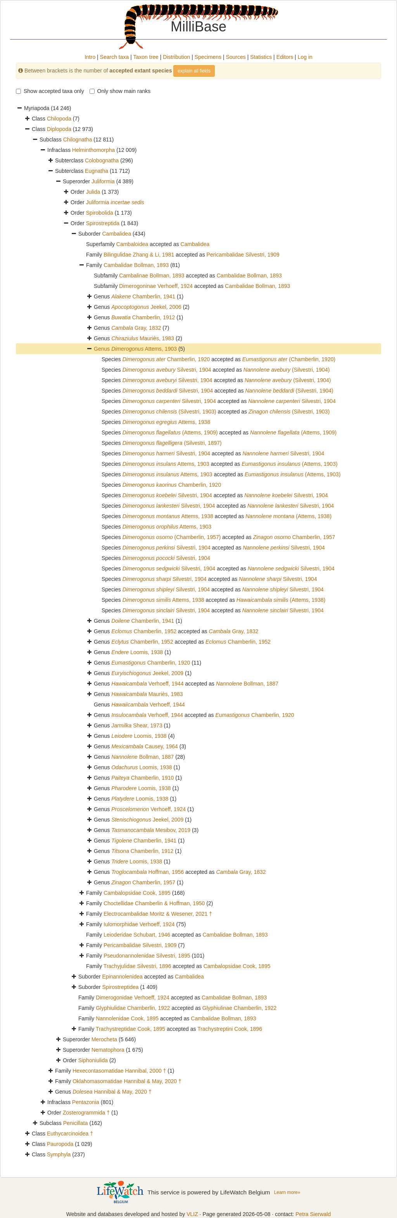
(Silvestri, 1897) (172, 443)
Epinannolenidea (122, 976)
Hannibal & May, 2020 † (112, 1092)
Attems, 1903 (144, 349)
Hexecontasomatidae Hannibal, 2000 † (119, 1071)
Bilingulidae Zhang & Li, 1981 (139, 255)
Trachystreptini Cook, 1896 (229, 1029)
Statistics (261, 57)
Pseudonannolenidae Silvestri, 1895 (147, 956)
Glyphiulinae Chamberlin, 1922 (239, 1008)
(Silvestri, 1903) (169, 411)
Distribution (176, 57)
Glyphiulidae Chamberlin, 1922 (133, 1008)
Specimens (208, 57)
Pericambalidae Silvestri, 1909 (243, 255)
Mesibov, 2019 (150, 830)
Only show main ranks (120, 91)
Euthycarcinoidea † (70, 1133)
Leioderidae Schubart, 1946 (137, 935)
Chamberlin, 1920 (166, 359)
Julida (93, 192)
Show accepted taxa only (50, 91)
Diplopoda (59, 129)
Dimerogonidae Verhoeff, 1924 (132, 997)
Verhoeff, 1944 (147, 683)
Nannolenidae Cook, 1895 (127, 1018)
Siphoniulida (93, 1060)
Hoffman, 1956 (147, 872)
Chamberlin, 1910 (142, 778)
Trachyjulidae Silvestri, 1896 (137, 966)
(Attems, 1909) (170, 432)
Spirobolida (99, 213)
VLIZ (192, 1214)
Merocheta (104, 1039)
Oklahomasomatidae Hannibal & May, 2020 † (126, 1081)
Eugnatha (96, 171)
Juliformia (103, 181)
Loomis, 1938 (137, 652)
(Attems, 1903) (289, 464)
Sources (235, 57)
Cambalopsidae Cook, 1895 (137, 893)
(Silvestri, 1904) (286, 370)
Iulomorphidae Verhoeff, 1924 (139, 924)
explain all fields (194, 71)
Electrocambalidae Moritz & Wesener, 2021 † (158, 914)
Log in (305, 57)
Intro (90, 57)
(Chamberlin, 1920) (288, 359)
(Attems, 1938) (288, 516)
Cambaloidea (132, 244)
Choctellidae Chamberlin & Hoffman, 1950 (154, 903)
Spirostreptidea (120, 987)
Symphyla (59, 1154)
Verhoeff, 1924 (148, 809)
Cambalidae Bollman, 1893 (136, 265)
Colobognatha (102, 160)
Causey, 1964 (144, 746)
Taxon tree (146, 57)
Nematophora (107, 1050)
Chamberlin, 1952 (143, 631)
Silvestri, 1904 (167, 370)
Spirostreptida (102, 223)
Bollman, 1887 (247, 683)
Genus (102, 349)
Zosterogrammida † (86, 1112)
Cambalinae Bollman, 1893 (151, 275)
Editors (284, 57)
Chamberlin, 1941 (143, 296)
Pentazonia (85, 1102)
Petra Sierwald (313, 1214)
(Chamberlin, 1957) (172, 537)
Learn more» (287, 1192)
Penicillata (75, 1123)
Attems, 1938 (166, 422)
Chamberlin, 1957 (294, 537)
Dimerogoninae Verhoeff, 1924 (156, 286)
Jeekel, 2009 (147, 673)
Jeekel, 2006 (146, 307)
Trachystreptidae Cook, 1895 (130, 1029)
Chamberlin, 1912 (143, 317)
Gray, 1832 (136, 328)
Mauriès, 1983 (142, 338)
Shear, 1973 (136, 725)
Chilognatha (77, 139)
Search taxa (114, 57)
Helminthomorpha (93, 150)
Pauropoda (60, 1144)
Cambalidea (116, 234)
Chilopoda (59, 118)
